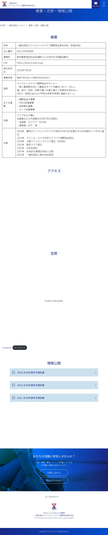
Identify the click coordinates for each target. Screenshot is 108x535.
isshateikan (6, 347)
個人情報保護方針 (52, 496)
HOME (2, 25)
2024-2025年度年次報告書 (30, 372)
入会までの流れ (54, 480)
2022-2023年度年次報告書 (30, 385)
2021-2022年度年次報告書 (30, 397)
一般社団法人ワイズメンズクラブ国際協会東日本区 (21, 4)
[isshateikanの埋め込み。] (54, 301)
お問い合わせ (54, 472)
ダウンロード (19, 347)
